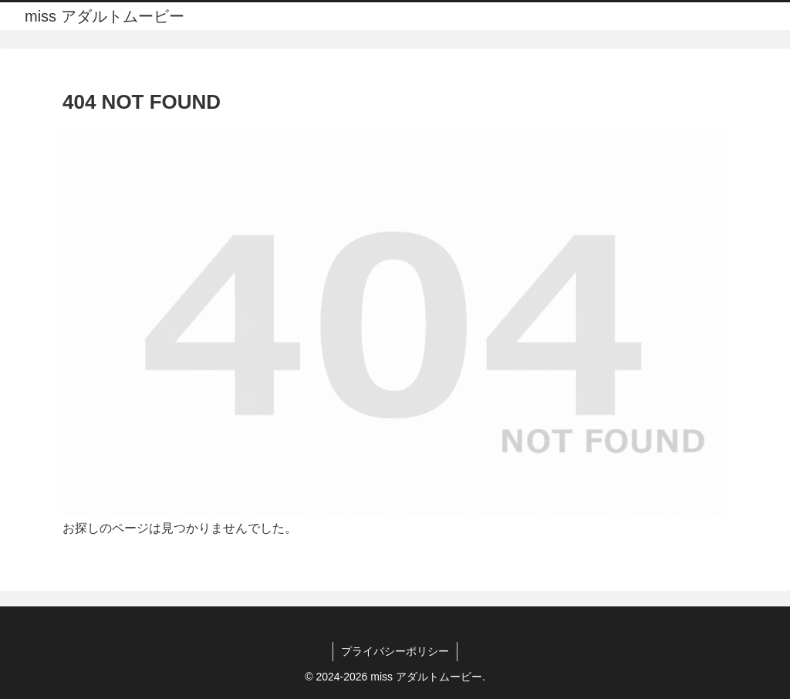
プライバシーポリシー (395, 651)
